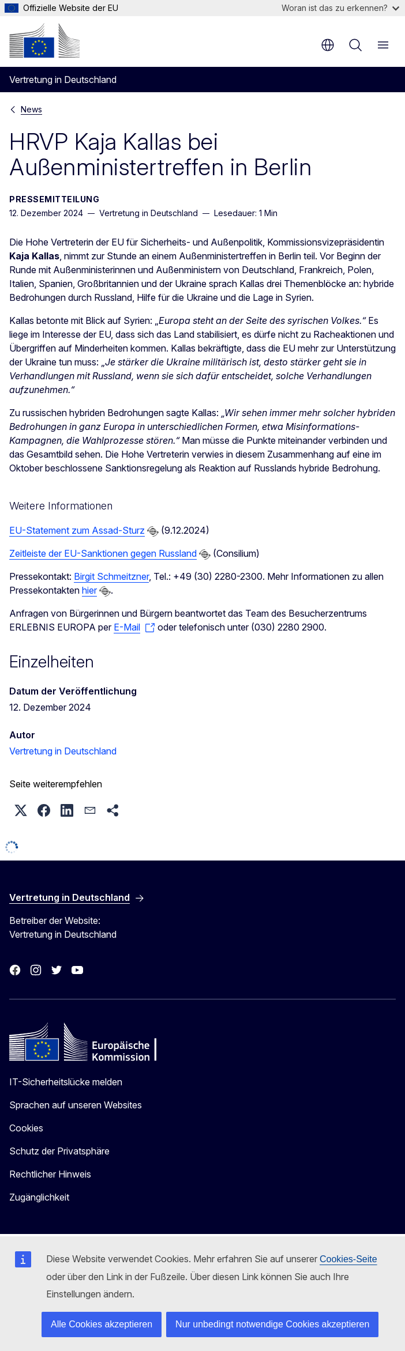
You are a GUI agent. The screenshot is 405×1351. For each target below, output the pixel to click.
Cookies (26, 1128)
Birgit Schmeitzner (111, 576)
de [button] (328, 45)
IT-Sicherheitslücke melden (65, 1082)
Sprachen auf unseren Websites (75, 1105)
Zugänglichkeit (39, 1197)
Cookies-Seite (348, 1259)
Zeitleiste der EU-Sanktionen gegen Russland (103, 553)
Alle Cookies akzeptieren (101, 1324)
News (31, 109)
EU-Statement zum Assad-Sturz (77, 530)
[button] (21, 810)
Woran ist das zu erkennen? (340, 8)
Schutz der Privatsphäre (59, 1151)
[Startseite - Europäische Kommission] (44, 40)
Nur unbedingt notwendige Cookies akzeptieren (272, 1324)
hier (89, 590)
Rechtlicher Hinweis (50, 1174)
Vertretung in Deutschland (63, 751)
